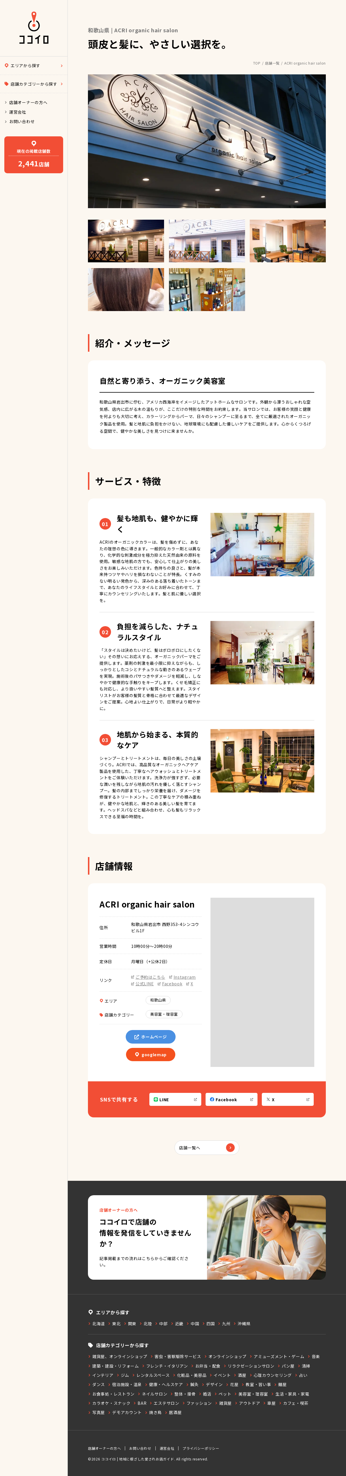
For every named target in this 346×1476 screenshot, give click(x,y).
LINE (175, 1099)
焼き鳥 (153, 1412)
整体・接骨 (183, 1394)
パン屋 (286, 1366)
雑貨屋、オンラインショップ (117, 1356)
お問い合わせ (19, 121)
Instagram (182, 977)
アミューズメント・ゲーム (276, 1356)
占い (301, 1375)
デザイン (212, 1384)
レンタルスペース (151, 1375)
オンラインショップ (225, 1356)
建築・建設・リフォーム (113, 1366)
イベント (220, 1375)
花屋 (232, 1384)
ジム (122, 1375)
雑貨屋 (223, 1403)
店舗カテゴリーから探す (33, 84)
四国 (208, 1323)
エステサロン (164, 1403)
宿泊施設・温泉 (125, 1384)
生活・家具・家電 (290, 1394)
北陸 (145, 1323)
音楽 (313, 1356)
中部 (161, 1323)
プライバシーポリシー (201, 1448)
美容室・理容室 (164, 1014)
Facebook (170, 983)
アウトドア (247, 1403)
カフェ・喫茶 (294, 1403)
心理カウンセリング (270, 1375)
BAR (139, 1403)
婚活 (205, 1394)
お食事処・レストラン (111, 1394)
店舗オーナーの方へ (25, 102)
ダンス (96, 1384)
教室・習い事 (256, 1384)
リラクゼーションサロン (248, 1366)
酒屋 (240, 1375)
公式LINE (142, 983)
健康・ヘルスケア (164, 1384)
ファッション (197, 1403)
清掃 (304, 1366)
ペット (222, 1394)
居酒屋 (173, 1412)
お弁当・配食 (206, 1366)
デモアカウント (125, 1412)
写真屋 (96, 1412)
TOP (257, 63)
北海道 (96, 1323)
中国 (192, 1323)
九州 (224, 1323)
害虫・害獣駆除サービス (175, 1356)
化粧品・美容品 (190, 1375)
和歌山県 (158, 1000)
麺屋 (280, 1384)
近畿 (177, 1323)
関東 (130, 1323)
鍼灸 (192, 1384)
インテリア (101, 1375)
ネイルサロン (152, 1394)
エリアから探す (33, 65)
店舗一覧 (272, 63)
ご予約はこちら (148, 977)
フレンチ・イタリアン (165, 1366)
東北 (114, 1323)
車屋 (269, 1403)
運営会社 (15, 112)
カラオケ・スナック (109, 1403)
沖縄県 (241, 1323)
